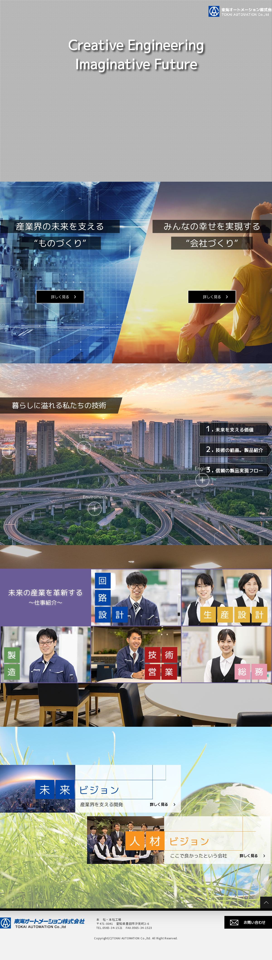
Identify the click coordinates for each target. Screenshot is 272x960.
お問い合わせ (254, 922)
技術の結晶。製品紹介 (234, 449)
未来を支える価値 (230, 429)
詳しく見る (60, 296)
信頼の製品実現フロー (234, 470)
